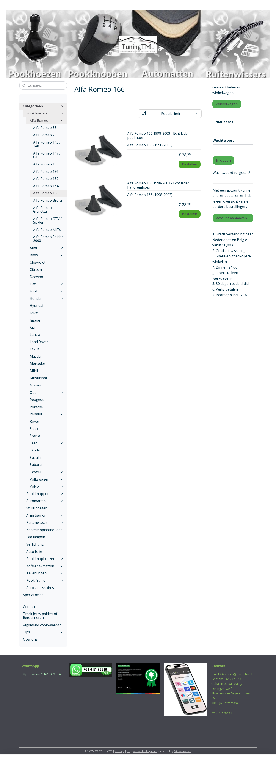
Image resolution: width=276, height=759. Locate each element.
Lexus (34, 349)
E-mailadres (223, 121)
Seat (46, 443)
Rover (34, 421)
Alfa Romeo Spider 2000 (48, 238)
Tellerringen (44, 573)
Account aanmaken (231, 218)
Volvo (46, 486)
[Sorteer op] (169, 114)
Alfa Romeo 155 (45, 164)
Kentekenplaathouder (44, 529)
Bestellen (189, 164)
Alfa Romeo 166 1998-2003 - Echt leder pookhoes (158, 135)
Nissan (35, 385)
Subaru (36, 464)
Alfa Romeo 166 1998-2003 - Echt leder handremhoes (158, 185)
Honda (46, 298)
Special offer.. (33, 594)
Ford (46, 291)
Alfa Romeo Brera (47, 200)
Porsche (36, 407)
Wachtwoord (224, 140)
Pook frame (44, 580)
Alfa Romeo (46, 120)
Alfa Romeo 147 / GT (47, 155)
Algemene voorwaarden (42, 625)
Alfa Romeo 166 (45, 193)
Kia (32, 327)
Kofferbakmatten (44, 566)
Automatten (44, 500)
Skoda (35, 450)
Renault (46, 414)
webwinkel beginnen (145, 751)
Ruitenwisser (44, 522)
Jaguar (35, 320)
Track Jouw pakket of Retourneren (40, 615)
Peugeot (37, 399)
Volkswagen (46, 479)
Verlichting (35, 544)
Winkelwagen (227, 104)
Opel (46, 392)
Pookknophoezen (44, 558)
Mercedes (37, 363)
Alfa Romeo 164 (45, 186)
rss (128, 751)
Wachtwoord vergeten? (231, 172)
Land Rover (39, 341)
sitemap (119, 751)
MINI (34, 370)
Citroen (36, 269)
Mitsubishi (38, 378)
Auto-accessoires (40, 587)
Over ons (30, 639)
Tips (43, 632)
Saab (34, 428)
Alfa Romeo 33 (44, 127)
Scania (35, 435)
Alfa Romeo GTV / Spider (47, 220)
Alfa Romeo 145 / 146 (47, 144)
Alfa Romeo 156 (45, 171)
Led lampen (35, 537)
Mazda (35, 356)
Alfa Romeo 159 (45, 178)
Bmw (46, 255)
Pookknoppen (44, 493)
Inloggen (223, 160)
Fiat (46, 284)
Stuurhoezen (36, 508)
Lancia (35, 334)
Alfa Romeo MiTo (47, 229)
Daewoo (36, 276)
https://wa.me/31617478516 (41, 674)
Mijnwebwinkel (182, 751)
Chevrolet (37, 262)
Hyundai (36, 305)
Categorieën (43, 106)
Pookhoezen (44, 113)
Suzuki (35, 457)
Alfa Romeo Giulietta (42, 209)
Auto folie (34, 551)
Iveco (34, 313)
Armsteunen (44, 515)
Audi (46, 248)
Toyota (46, 472)
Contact (29, 606)
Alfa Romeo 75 (44, 135)
